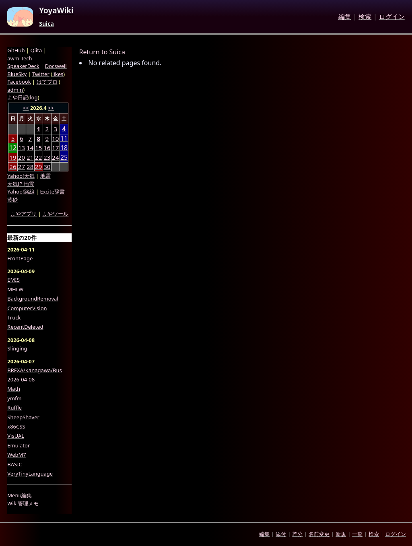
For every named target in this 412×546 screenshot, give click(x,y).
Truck (14, 317)
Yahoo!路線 (20, 191)
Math (13, 388)
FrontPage (20, 258)
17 (55, 148)
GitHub (16, 50)
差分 (297, 534)
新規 (341, 534)
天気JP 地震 (20, 183)
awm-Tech (19, 58)
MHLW (15, 289)
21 (30, 157)
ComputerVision (27, 308)
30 (46, 167)
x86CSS (16, 426)
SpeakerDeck (23, 66)
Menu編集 (19, 495)
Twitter (40, 74)
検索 (364, 17)
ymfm (14, 398)
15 (38, 148)
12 (12, 148)
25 (64, 157)
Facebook (19, 81)
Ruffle (14, 407)
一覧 (357, 534)
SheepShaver (23, 417)
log (33, 97)
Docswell (56, 66)
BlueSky (17, 74)
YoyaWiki (56, 10)
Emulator (18, 445)
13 (21, 148)
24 (55, 157)
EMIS (13, 279)
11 (64, 138)
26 (12, 167)
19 (12, 157)
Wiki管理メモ (23, 503)
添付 (281, 534)
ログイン (392, 17)
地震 (45, 175)
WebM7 (16, 454)
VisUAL (15, 436)
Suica (46, 23)
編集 (344, 17)
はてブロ (47, 81)
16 (46, 148)
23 (46, 157)
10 (55, 138)
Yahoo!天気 (20, 175)
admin (15, 89)
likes (57, 74)
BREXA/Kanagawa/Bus (34, 370)
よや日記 (17, 97)
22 (38, 157)
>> (51, 107)
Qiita (36, 50)
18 (64, 148)
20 (21, 157)
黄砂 (12, 199)
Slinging (17, 348)
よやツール (55, 213)
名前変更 (319, 534)
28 (30, 167)
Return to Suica (102, 51)
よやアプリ (23, 213)
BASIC (14, 464)
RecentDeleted (25, 327)
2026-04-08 (21, 379)
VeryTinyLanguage (30, 473)
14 (30, 148)
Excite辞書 (52, 191)
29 (38, 167)
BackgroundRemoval (32, 298)
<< (26, 107)
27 (21, 167)
